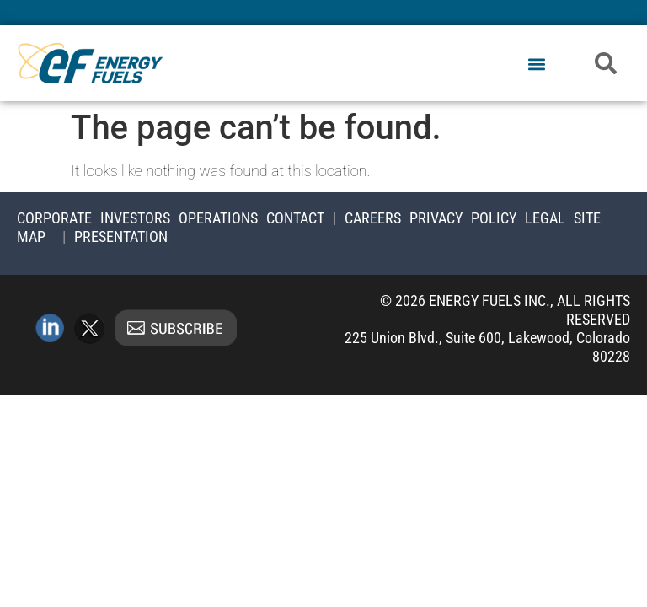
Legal (545, 218)
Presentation (121, 236)
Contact (295, 218)
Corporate (54, 218)
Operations (218, 218)
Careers (373, 218)
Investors (135, 218)
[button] (536, 64)
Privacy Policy (462, 218)
